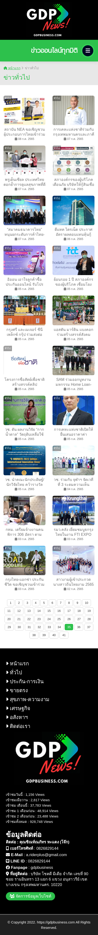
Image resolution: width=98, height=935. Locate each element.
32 (39, 627)
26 (69, 619)
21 (19, 619)
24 (49, 619)
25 (59, 619)
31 (29, 627)
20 (9, 619)
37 (88, 627)
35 (69, 627)
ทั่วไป (14, 672)
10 (86, 603)
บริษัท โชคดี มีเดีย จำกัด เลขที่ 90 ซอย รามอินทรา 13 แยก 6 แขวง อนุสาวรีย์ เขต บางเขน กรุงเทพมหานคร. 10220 (47, 879)
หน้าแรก (12, 68)
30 (19, 627)
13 (29, 611)
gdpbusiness (42, 867)
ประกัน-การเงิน (25, 681)
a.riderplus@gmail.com (46, 855)
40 (54, 635)
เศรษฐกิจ (18, 708)
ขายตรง (17, 690)
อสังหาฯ (17, 717)
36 (78, 627)
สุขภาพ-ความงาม (27, 699)
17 (69, 611)
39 (44, 635)
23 (39, 619)
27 (79, 619)
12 (19, 611)
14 (39, 611)
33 (49, 627)
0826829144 (47, 848)
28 (89, 619)
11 (9, 611)
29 (9, 627)
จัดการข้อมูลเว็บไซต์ (30, 896)
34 (59, 627)
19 (89, 611)
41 (64, 635)
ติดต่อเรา (18, 726)
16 (59, 611)
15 (49, 611)
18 (79, 611)
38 (34, 635)
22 (29, 619)
